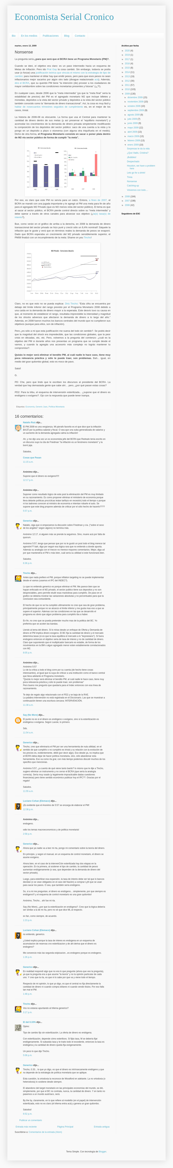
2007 (127, 200)
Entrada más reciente (26, 1126)
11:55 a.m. (28, 791)
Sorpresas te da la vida (138, 148)
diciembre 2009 (135, 97)
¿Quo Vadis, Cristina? (138, 153)
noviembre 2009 (136, 101)
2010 (127, 89)
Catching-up (133, 185)
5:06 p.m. (27, 1055)
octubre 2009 (134, 106)
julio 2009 (133, 119)
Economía (30, 407)
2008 (127, 196)
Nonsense (132, 181)
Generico (28, 521)
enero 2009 (133, 144)
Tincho (87, 237)
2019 (127, 55)
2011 (127, 85)
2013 (127, 76)
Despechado (133, 161)
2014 (127, 72)
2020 (127, 50)
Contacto (80, 35)
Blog (66, 35)
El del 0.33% (29, 1022)
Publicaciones (51, 35)
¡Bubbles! (131, 157)
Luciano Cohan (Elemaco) (36, 801)
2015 (127, 67)
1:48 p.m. (27, 994)
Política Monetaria (56, 407)
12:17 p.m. (28, 480)
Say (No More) (30, 715)
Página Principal (65, 1126)
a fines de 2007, (98, 200)
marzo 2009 (134, 136)
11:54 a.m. (28, 732)
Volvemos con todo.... (137, 190)
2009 (127, 93)
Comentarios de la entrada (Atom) (45, 1132)
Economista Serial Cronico (64, 17)
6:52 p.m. (27, 1114)
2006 (127, 205)
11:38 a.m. (28, 705)
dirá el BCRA (22, 83)
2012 (127, 81)
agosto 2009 (134, 114)
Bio (13, 35)
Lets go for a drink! (136, 172)
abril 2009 (133, 132)
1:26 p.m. (27, 957)
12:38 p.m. (28, 809)
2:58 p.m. (27, 834)
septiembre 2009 (136, 110)
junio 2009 (133, 123)
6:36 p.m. (27, 563)
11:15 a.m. (28, 462)
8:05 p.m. (27, 652)
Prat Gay (52, 69)
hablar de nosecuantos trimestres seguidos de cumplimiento (49, 106)
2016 (127, 63)
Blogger (102, 1151)
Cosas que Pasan (32, 457)
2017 (127, 59)
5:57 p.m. (27, 511)
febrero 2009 (134, 140)
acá (96, 79)
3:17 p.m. (27, 1012)
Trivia (129, 177)
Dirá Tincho (71, 303)
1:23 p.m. (27, 920)
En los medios (29, 35)
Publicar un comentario (30, 1120)
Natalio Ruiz (29, 422)
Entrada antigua (102, 1126)
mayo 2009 (133, 127)
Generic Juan (41, 407)
